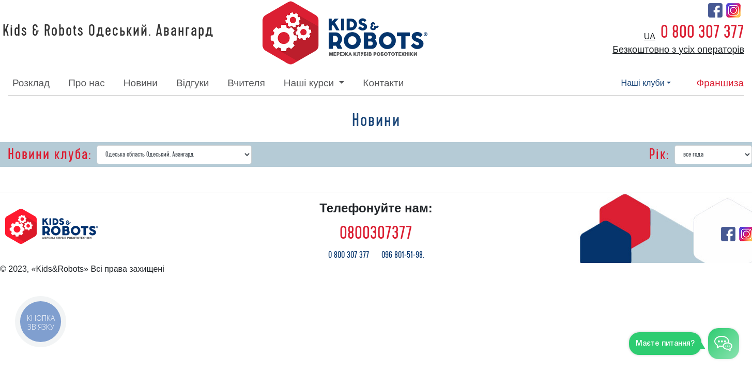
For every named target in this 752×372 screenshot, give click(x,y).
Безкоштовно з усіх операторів (678, 49)
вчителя (246, 83)
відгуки (192, 83)
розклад (31, 83)
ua (649, 36)
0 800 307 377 (702, 32)
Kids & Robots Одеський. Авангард (108, 31)
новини (141, 83)
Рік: (659, 154)
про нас (86, 83)
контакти (383, 83)
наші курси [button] (310, 83)
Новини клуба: (49, 154)
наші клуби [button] (643, 83)
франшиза (720, 83)
